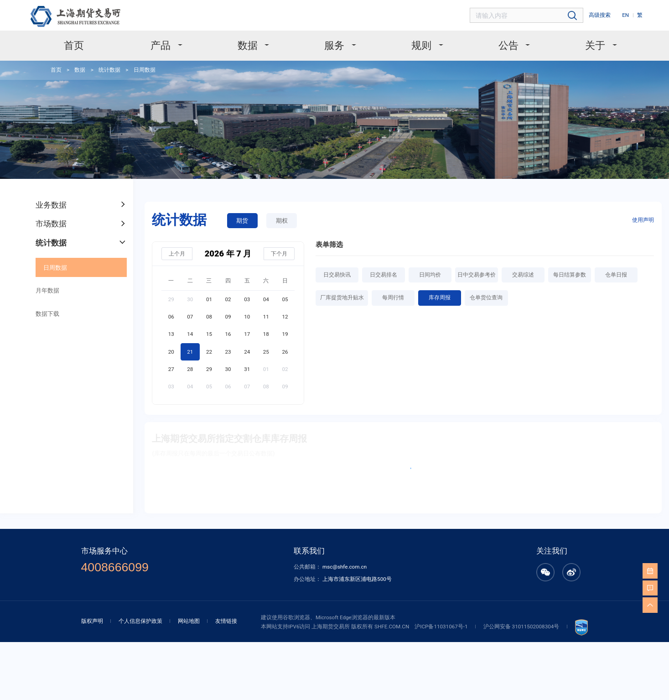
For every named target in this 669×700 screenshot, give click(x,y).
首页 (74, 45)
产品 (161, 45)
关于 (596, 45)
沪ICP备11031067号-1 (441, 626)
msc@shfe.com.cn (344, 567)
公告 (509, 45)
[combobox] (527, 15)
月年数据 (47, 290)
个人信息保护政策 (140, 621)
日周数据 (145, 70)
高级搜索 (600, 15)
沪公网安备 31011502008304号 (521, 626)
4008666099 (115, 567)
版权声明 (92, 621)
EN (625, 15)
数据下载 (47, 313)
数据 (248, 45)
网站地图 (189, 621)
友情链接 (226, 621)
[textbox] (527, 15)
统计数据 (109, 70)
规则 (422, 45)
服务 (335, 45)
